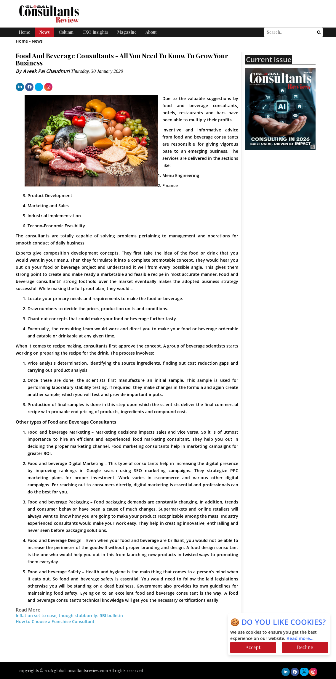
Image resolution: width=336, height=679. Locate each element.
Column (66, 32)
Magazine (127, 32)
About (151, 32)
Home (24, 32)
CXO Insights (95, 32)
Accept (253, 647)
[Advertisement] (290, 207)
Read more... (300, 638)
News (44, 32)
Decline (305, 647)
